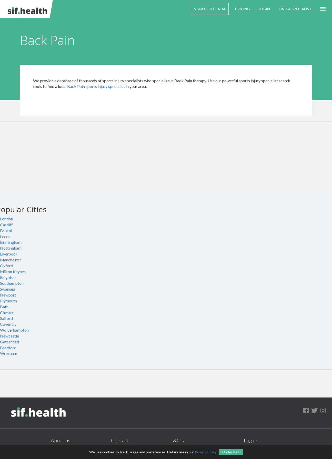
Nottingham (11, 248)
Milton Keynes (13, 271)
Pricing (242, 9)
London (6, 218)
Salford (6, 318)
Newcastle (9, 335)
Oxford (6, 265)
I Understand (231, 452)
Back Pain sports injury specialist (96, 86)
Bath (4, 306)
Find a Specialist (295, 9)
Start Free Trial (210, 9)
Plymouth (8, 300)
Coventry (8, 324)
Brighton (8, 277)
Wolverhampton (14, 330)
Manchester (10, 259)
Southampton (12, 283)
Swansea (7, 289)
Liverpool (8, 253)
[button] (323, 9)
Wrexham (8, 353)
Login (264, 9)
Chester (7, 312)
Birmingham (11, 242)
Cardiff (6, 224)
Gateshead (9, 341)
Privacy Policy (206, 452)
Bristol (6, 230)
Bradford (8, 347)
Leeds (5, 236)
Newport (8, 294)
